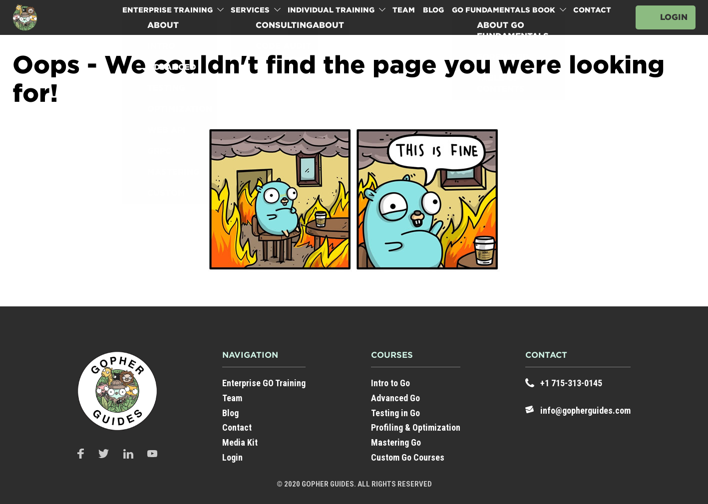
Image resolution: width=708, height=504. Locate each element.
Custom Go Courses (407, 457)
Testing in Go (395, 413)
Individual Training (331, 10)
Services (250, 10)
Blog (433, 10)
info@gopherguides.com (585, 410)
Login (674, 17)
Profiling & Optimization (415, 427)
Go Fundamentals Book (503, 10)
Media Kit (240, 442)
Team (403, 10)
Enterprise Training (167, 10)
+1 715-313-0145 (571, 383)
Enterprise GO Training (264, 383)
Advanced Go (395, 398)
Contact (592, 10)
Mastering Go (396, 442)
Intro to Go (390, 383)
